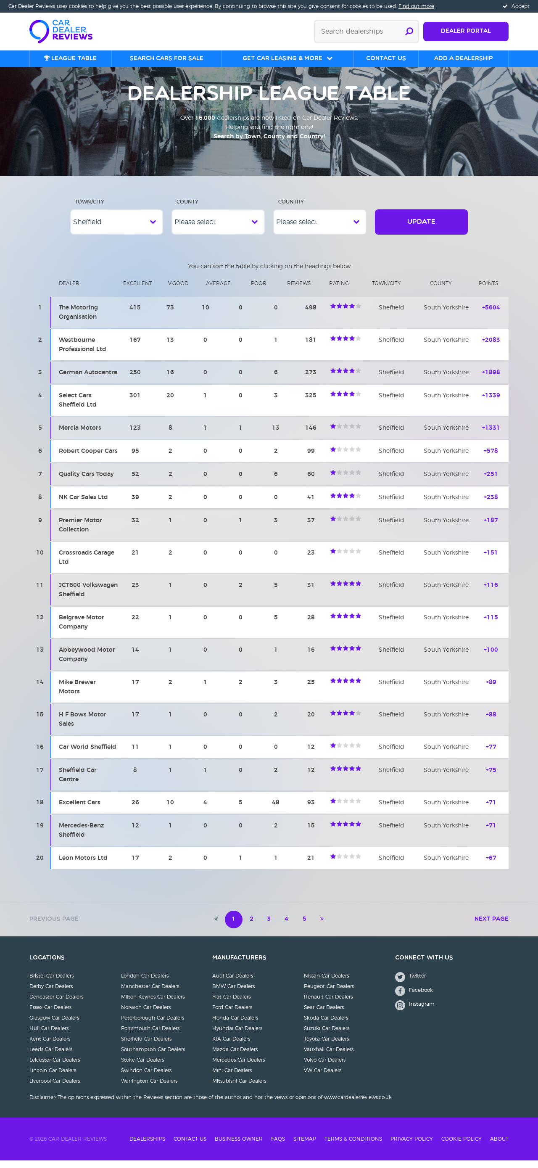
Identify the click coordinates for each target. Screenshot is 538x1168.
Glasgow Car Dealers (54, 1025)
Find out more (416, 6)
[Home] (65, 31)
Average (218, 290)
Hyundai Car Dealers (237, 1036)
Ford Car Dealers (232, 1014)
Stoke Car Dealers (142, 1067)
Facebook (414, 999)
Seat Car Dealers (324, 1014)
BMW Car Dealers (233, 993)
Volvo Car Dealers (324, 1067)
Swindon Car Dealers (146, 1078)
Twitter (410, 984)
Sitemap (304, 1146)
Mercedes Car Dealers (238, 1067)
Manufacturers (239, 965)
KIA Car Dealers (231, 1046)
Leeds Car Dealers (50, 1057)
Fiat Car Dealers (231, 1004)
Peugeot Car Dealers (329, 993)
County (187, 209)
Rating (339, 290)
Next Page (492, 927)
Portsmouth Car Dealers (150, 1036)
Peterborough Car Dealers (152, 1025)
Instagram (415, 1012)
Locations (47, 965)
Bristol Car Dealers (51, 983)
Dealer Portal (466, 31)
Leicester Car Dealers (54, 1067)
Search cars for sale (166, 58)
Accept (516, 6)
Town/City (89, 209)
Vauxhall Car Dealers (328, 1057)
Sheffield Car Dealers (146, 1046)
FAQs (278, 1146)
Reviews (299, 290)
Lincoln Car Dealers (52, 1078)
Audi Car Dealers (232, 983)
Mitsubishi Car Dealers (239, 1088)
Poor (258, 290)
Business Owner (239, 1146)
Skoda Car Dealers (326, 1025)
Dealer (69, 290)
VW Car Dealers (322, 1078)
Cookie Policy (461, 1146)
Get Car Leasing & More (282, 58)
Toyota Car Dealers (326, 1046)
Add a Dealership (463, 58)
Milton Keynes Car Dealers (153, 1004)
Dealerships (147, 1146)
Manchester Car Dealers (150, 993)
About (499, 1146)
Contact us (386, 58)
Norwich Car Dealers (146, 1014)
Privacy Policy (411, 1146)
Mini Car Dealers (232, 1078)
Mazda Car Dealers (235, 1057)
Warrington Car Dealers (149, 1088)
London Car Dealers (145, 983)
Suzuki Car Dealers (326, 1036)
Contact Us (190, 1146)
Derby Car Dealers (51, 993)
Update (421, 229)
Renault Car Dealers (328, 1004)
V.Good (178, 290)
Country (291, 209)
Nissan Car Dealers (326, 983)
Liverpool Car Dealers (54, 1088)
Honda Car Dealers (235, 1025)
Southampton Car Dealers (153, 1057)
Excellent (137, 290)
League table (70, 58)
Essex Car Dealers (50, 1014)
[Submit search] (409, 31)
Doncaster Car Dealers (56, 1004)
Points (488, 290)
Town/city (386, 290)
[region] (269, 578)
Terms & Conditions (353, 1146)
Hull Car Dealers (49, 1036)
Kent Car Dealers (49, 1046)
